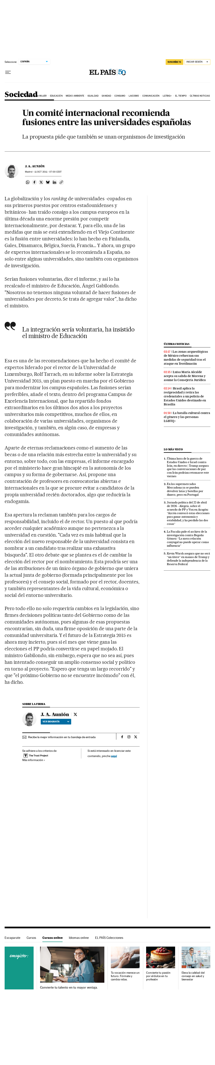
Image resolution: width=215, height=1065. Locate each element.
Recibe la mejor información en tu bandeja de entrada (62, 737)
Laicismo (134, 95)
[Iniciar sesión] (197, 62)
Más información (33, 760)
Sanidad (106, 95)
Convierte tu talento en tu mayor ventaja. (69, 987)
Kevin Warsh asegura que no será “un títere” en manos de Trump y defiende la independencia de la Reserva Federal (188, 559)
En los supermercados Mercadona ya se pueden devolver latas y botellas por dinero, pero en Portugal (185, 489)
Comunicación (150, 95)
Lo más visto (173, 449)
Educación (56, 95)
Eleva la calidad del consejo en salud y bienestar (193, 976)
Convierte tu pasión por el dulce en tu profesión (158, 976)
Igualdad (93, 95)
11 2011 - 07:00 (48, 171)
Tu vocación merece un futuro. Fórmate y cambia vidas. (125, 976)
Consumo (120, 95)
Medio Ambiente (75, 95)
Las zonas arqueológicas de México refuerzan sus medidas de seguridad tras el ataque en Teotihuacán (186, 357)
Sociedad (21, 95)
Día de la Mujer (37, 95)
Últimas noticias (200, 95)
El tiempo (181, 95)
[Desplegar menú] (8, 72)
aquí (114, 756)
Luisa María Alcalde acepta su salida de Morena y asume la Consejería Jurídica (185, 376)
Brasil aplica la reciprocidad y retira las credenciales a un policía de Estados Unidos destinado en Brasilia (185, 396)
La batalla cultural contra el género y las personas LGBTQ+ (187, 417)
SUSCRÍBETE (174, 61)
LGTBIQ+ (167, 95)
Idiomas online (79, 937)
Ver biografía (56, 721)
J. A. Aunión (35, 166)
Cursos (31, 937)
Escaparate (12, 937)
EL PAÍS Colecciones (109, 937)
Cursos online (52, 937)
